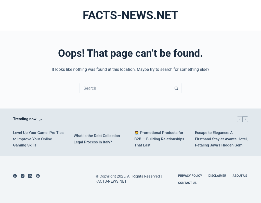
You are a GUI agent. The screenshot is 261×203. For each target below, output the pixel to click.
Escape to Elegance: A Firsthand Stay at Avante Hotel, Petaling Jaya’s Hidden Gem (221, 139)
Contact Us (187, 183)
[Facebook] (15, 176)
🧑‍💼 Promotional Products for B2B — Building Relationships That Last (159, 139)
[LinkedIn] (30, 176)
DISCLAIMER (217, 176)
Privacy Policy (190, 176)
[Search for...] (125, 88)
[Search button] (176, 88)
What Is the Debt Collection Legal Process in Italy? (97, 138)
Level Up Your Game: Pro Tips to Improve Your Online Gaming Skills (38, 139)
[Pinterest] (38, 176)
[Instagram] (22, 176)
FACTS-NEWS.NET (130, 15)
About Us (239, 176)
